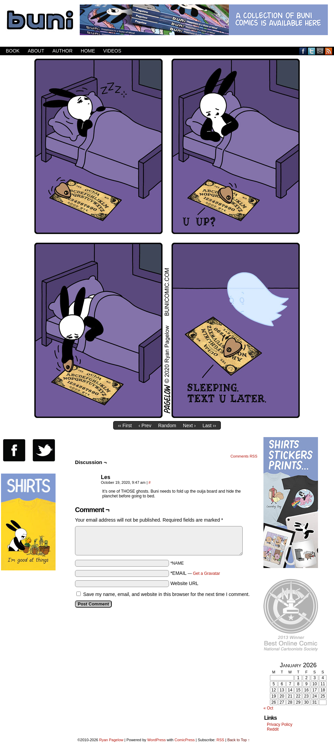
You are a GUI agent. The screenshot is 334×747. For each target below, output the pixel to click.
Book (12, 51)
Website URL (184, 583)
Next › (189, 425)
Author (62, 51)
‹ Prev (145, 425)
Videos (112, 51)
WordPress (156, 740)
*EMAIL (195, 573)
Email (320, 51)
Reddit (273, 729)
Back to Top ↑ (238, 740)
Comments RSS (243, 456)
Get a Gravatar (206, 573)
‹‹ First (125, 425)
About (36, 51)
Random (167, 425)
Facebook (303, 51)
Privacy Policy (279, 724)
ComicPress (184, 740)
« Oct (268, 708)
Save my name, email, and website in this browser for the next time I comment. (166, 594)
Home (88, 51)
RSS (328, 51)
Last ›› (209, 425)
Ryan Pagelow (111, 740)
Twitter (311, 51)
